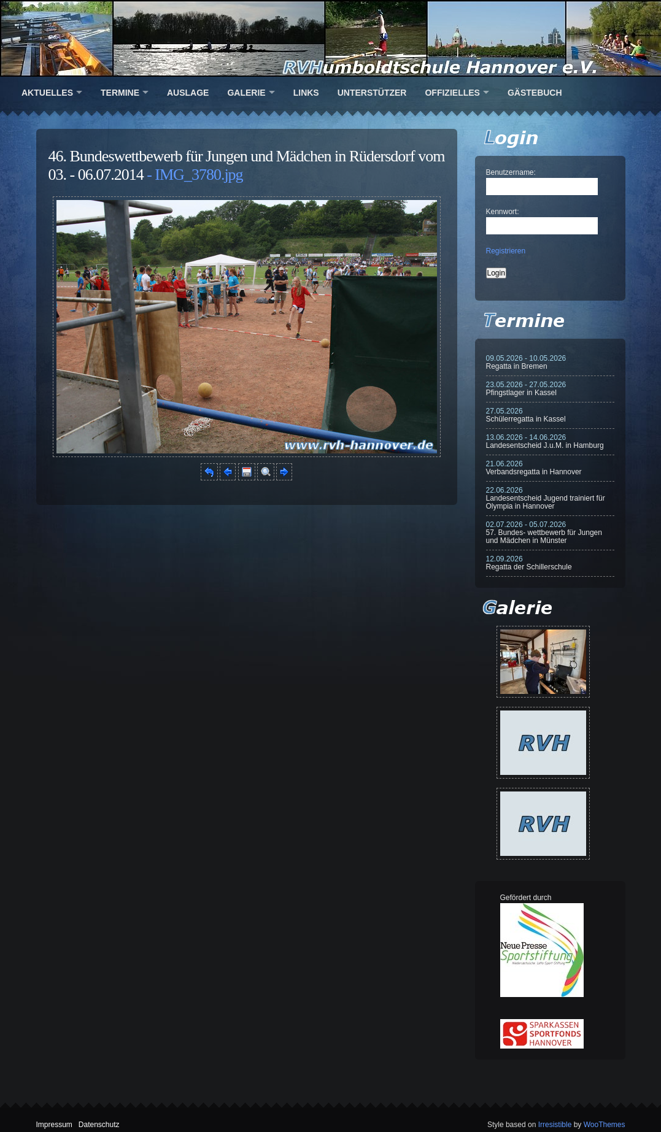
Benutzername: (511, 172)
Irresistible (555, 1124)
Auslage (188, 93)
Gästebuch (535, 93)
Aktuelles (47, 93)
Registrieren (506, 251)
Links (306, 93)
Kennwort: (502, 211)
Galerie (246, 93)
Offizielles (452, 93)
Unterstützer (372, 93)
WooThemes (604, 1124)
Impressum (54, 1124)
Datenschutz (99, 1124)
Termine (120, 93)
